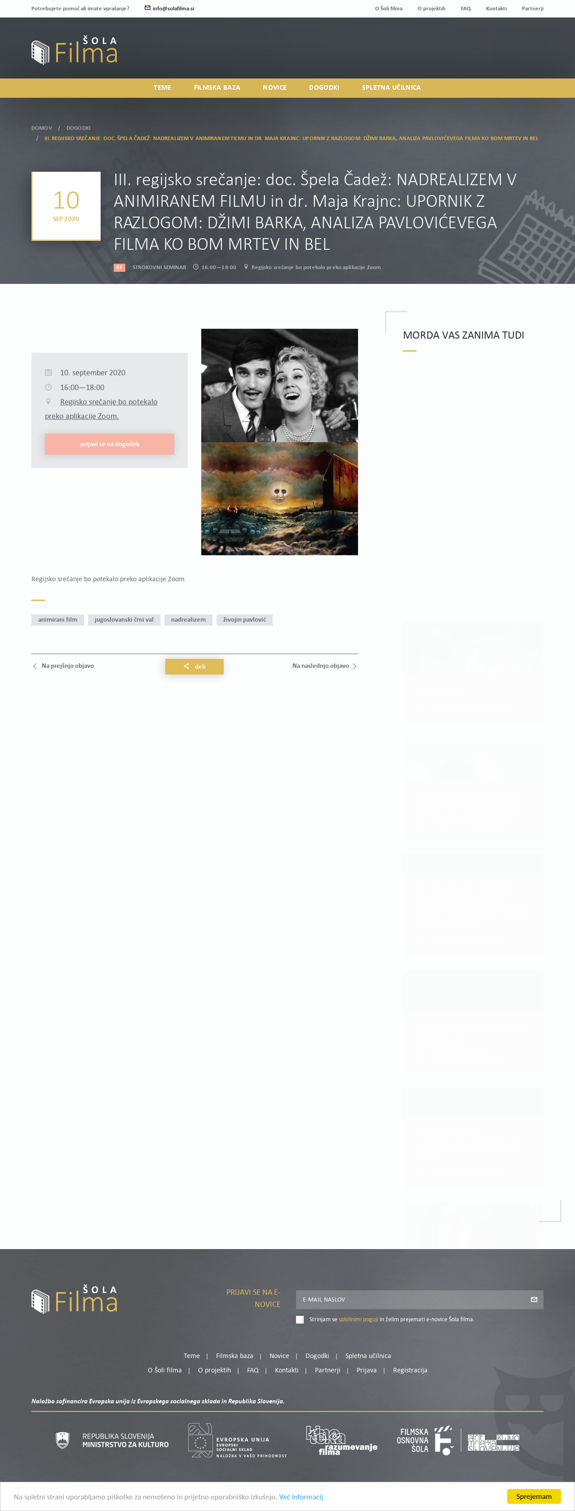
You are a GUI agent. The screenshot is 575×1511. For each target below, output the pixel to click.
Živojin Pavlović (244, 620)
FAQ (466, 9)
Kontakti (496, 9)
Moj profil (497, 44)
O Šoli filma (388, 9)
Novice (275, 87)
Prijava (487, 55)
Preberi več (451, 457)
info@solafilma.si (169, 9)
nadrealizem (188, 620)
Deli (194, 667)
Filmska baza (217, 87)
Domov (41, 124)
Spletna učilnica (391, 87)
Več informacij (301, 1497)
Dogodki (324, 87)
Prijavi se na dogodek (109, 504)
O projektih (432, 9)
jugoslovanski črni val (124, 620)
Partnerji (533, 9)
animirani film (57, 620)
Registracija (528, 55)
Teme (162, 87)
